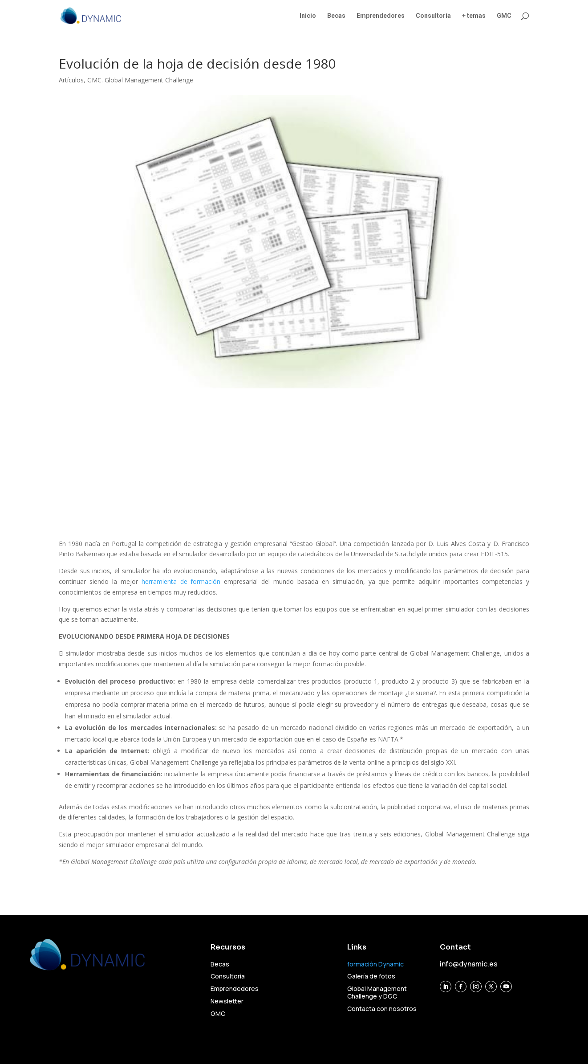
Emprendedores (381, 15)
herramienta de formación (181, 581)
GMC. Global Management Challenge (140, 80)
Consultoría (433, 15)
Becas (336, 15)
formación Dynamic (375, 964)
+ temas (474, 15)
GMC (504, 15)
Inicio (308, 15)
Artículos (71, 80)
